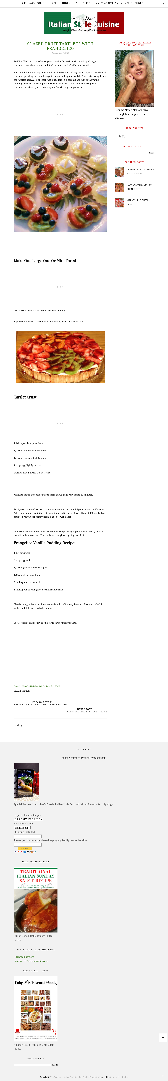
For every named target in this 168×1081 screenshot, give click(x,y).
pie (23, 691)
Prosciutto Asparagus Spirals (31, 961)
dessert (17, 691)
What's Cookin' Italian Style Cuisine (65, 1077)
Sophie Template (90, 1077)
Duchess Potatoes (24, 957)
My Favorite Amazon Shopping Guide (122, 3)
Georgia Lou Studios (119, 1077)
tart (27, 691)
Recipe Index (61, 3)
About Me (83, 3)
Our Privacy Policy (32, 3)
